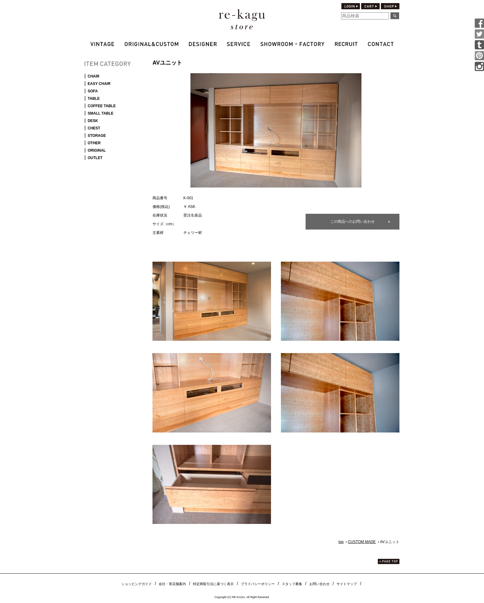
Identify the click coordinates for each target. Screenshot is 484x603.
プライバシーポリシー (258, 584)
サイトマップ (346, 584)
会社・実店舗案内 (172, 584)
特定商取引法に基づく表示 (213, 584)
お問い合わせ (319, 584)
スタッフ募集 (292, 584)
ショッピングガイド (136, 584)
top (341, 542)
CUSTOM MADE (362, 542)
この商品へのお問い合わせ (352, 221)
